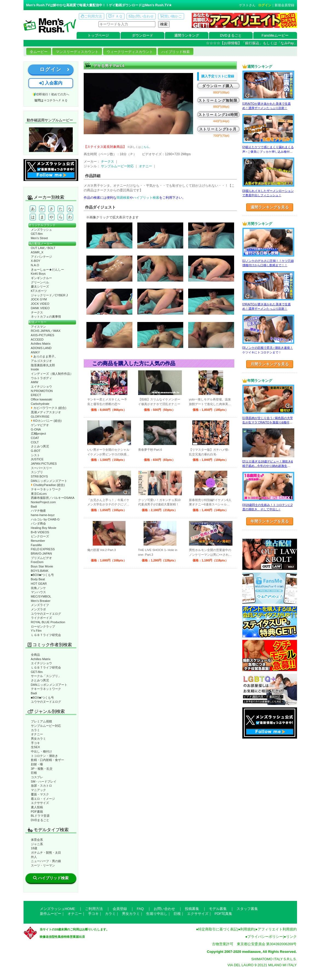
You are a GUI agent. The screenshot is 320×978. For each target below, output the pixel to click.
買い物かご (171, 16)
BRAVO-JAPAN (41, 553)
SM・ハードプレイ (44, 781)
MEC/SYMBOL (41, 596)
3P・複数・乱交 (42, 768)
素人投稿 (37, 807)
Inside (35, 369)
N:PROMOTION (42, 391)
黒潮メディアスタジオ (46, 412)
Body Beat (38, 579)
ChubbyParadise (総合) (48, 485)
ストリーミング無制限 (217, 100)
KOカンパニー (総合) (46, 420)
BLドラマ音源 (40, 815)
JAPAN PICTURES (44, 463)
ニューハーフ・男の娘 (46, 861)
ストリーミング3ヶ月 (218, 129)
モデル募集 (218, 909)
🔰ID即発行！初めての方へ (50, 94)
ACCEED (37, 339)
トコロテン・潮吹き (44, 755)
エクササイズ (40, 802)
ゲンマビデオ (40, 425)
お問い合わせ (141, 16)
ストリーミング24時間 (218, 115)
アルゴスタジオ (41, 360)
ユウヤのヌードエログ (46, 613)
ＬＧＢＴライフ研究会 (46, 635)
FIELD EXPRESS (43, 549)
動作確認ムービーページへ (51, 139)
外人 (34, 857)
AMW (34, 382)
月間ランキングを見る (270, 364)
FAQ (140, 909)
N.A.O (35, 265)
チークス (37, 312)
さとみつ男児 (40, 446)
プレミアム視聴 (41, 721)
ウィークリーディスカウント (130, 52)
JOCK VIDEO (40, 303)
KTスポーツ (39, 290)
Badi (34, 506)
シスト (35, 455)
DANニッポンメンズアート (49, 480)
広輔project (38, 433)
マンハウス (38, 592)
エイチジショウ (41, 386)
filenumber (38, 540)
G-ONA (36, 429)
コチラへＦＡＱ (56, 100)
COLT (35, 442)
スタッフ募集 (247, 909)
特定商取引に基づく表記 (217, 929)
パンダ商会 (38, 523)
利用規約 (247, 929)
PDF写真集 (223, 914)
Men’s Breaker (41, 600)
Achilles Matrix (41, 343)
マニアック (38, 790)
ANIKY (35, 352)
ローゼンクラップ (43, 626)
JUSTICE (37, 459)
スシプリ (37, 472)
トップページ (98, 35)
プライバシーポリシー (265, 937)
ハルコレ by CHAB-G (45, 519)
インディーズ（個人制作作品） (52, 373)
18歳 (34, 848)
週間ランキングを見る (270, 207)
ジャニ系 (37, 844)
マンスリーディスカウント (77, 52)
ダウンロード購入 (217, 86)
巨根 (34, 772)
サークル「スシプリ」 (46, 676)
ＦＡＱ (115, 16)
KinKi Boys (38, 273)
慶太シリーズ (40, 286)
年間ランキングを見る (270, 521)
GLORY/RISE (40, 416)
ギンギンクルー (41, 278)
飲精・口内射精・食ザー (47, 760)
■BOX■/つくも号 (42, 574)
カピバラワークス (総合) (48, 407)
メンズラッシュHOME (57, 909)
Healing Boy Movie (43, 527)
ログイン (264, 5)
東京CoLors (39, 493)
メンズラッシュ (41, 229)
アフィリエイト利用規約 (277, 929)
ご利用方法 (91, 16)
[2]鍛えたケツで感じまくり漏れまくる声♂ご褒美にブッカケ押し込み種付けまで (268, 151)
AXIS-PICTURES (42, 335)
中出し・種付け (41, 751)
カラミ (35, 730)
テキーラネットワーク (46, 489)
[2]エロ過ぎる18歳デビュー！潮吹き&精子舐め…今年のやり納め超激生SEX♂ (267, 466)
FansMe (36, 545)
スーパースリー (41, 468)
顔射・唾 (37, 764)
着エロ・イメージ (43, 798)
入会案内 (50, 83)
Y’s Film (36, 630)
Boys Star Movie (42, 566)
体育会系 (37, 839)
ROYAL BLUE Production (48, 622)
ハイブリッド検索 (175, 52)
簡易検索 (123, 198)
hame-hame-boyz (43, 515)
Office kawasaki (41, 399)
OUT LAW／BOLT (43, 248)
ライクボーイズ (41, 617)
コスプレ (37, 777)
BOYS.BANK (40, 570)
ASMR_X (37, 252)
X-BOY (35, 260)
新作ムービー (50, 914)
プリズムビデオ (41, 558)
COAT (35, 438)
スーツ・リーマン (43, 865)
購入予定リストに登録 (217, 76)
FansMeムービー (275, 35)
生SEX (35, 747)
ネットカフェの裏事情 (46, 316)
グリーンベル (40, 282)
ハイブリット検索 (146, 198)
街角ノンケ (38, 588)
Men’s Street (39, 238)
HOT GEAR (39, 583)
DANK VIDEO (40, 308)
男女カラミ (38, 738)
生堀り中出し (156, 914)
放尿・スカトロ (41, 785)
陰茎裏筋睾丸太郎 (43, 365)
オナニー (37, 734)
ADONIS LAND (41, 348)
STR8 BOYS (39, 476)
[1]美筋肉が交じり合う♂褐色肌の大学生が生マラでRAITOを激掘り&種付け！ (267, 422)
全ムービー (39, 52)
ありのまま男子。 (44, 356)
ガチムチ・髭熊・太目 (46, 852)
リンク (291, 937)
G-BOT (35, 450)
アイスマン (38, 326)
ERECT (36, 395)
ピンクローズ (40, 536)
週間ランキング (186, 35)
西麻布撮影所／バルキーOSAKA (53, 497)
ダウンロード (142, 35)
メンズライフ (40, 605)
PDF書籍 (37, 811)
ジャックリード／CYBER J (49, 295)
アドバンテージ (41, 256)
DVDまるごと (231, 35)
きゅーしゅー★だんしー (47, 269)
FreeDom (37, 562)
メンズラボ (38, 609)
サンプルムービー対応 (46, 725)
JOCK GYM (39, 299)
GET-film (37, 233)
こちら (145, 146)
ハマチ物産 (38, 510)
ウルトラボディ (41, 378)
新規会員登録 (284, 5)
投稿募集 (192, 909)
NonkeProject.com (43, 502)
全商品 (35, 654)
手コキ (35, 743)
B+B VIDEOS (40, 532)
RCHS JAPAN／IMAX (45, 330)
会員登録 (120, 909)
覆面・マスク (40, 794)
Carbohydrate (40, 403)
